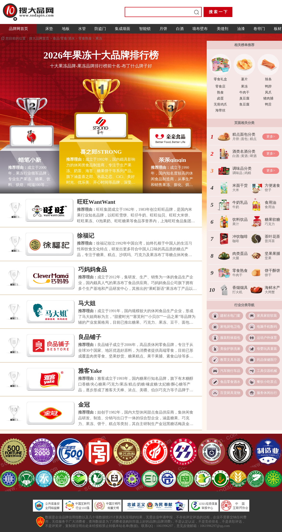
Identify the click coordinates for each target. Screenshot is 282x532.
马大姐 (86, 303)
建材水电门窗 (230, 315)
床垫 (49, 29)
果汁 (235, 224)
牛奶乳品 (240, 202)
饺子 (268, 190)
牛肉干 (244, 92)
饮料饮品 (240, 219)
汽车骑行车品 (230, 371)
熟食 (220, 92)
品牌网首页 (18, 29)
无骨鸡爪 (220, 104)
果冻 (98, 38)
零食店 (220, 86)
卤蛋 (220, 98)
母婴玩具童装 (267, 349)
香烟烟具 (240, 288)
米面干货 (240, 185)
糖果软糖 (272, 219)
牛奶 (235, 207)
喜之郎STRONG (101, 151)
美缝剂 (222, 29)
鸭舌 (268, 104)
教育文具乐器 (230, 360)
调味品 (237, 173)
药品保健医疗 (267, 360)
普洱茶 (270, 241)
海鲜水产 (272, 288)
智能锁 (145, 29)
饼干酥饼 (272, 271)
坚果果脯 (272, 253)
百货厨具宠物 (230, 393)
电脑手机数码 (267, 326)
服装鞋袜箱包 (230, 337)
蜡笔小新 (29, 160)
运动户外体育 (267, 337)
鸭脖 (268, 86)
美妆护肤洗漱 (230, 349)
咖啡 (235, 241)
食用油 (270, 202)
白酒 (180, 29)
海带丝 (220, 110)
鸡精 (247, 173)
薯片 (244, 79)
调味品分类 (242, 168)
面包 (244, 139)
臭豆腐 (244, 98)
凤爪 (268, 92)
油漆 (241, 29)
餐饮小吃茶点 (267, 382)
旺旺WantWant (96, 202)
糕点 (253, 139)
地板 (66, 29)
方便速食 (272, 185)
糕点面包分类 (243, 134)
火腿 (235, 258)
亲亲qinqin (172, 160)
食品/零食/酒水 (64, 38)
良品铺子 (89, 337)
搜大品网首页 (39, 38)
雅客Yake (90, 371)
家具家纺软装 (267, 315)
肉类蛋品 (240, 253)
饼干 (268, 275)
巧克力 (270, 224)
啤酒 (253, 156)
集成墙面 (122, 29)
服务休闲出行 (267, 393)
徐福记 (85, 236)
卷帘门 (259, 29)
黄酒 (244, 156)
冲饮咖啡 (240, 236)
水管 (82, 29)
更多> (270, 136)
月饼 (163, 29)
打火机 (237, 292)
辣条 (268, 79)
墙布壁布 (200, 29)
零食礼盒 (220, 79)
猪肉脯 (268, 98)
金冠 (84, 405)
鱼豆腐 (244, 104)
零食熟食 (85, 38)
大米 (235, 190)
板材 (278, 29)
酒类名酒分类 (243, 151)
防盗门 (100, 29)
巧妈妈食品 (92, 269)
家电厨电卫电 (230, 326)
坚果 (268, 258)
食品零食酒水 (230, 382)
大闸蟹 (270, 292)
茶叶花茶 (272, 236)
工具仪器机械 (267, 371)
